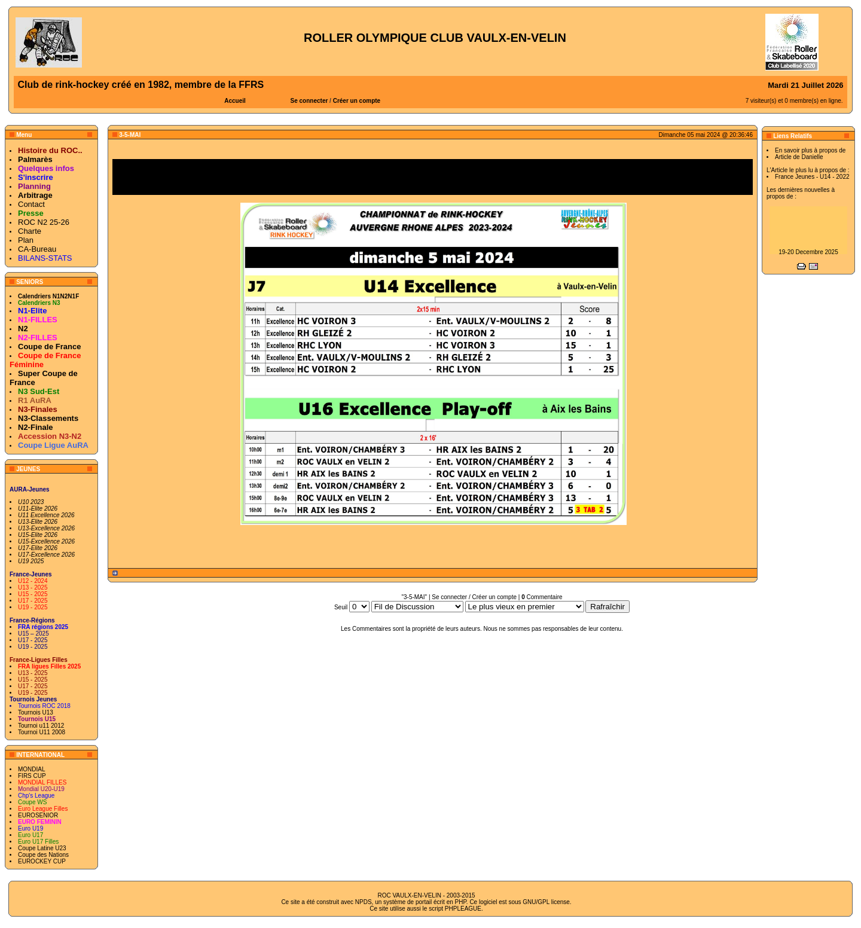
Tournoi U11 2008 (41, 732)
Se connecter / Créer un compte (474, 597)
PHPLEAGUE (463, 908)
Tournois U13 (35, 712)
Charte (29, 231)
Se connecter (309, 100)
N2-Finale (35, 427)
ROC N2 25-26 (43, 222)
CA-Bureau (37, 249)
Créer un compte (356, 100)
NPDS (363, 902)
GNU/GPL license (546, 902)
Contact (31, 204)
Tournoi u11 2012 (41, 725)
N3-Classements (48, 418)
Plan (25, 240)
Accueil (235, 100)
